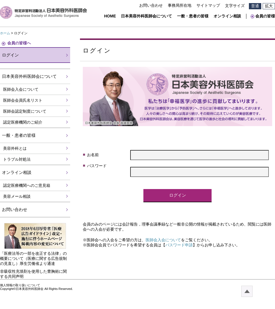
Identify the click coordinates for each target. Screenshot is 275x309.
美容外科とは (15, 148)
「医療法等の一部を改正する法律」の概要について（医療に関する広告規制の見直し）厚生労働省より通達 (33, 258)
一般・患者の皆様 (192, 16)
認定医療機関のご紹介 (22, 122)
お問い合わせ (151, 5)
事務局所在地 (179, 5)
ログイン (10, 55)
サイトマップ (208, 5)
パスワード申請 (179, 245)
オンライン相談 (227, 16)
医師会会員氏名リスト (22, 100)
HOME (110, 16)
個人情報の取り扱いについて (20, 285)
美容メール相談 (17, 196)
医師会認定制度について (24, 111)
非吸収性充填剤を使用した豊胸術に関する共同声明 (33, 274)
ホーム (5, 33)
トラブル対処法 (17, 159)
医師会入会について (163, 240)
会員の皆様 (265, 16)
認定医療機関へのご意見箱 (26, 185)
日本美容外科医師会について (146, 16)
